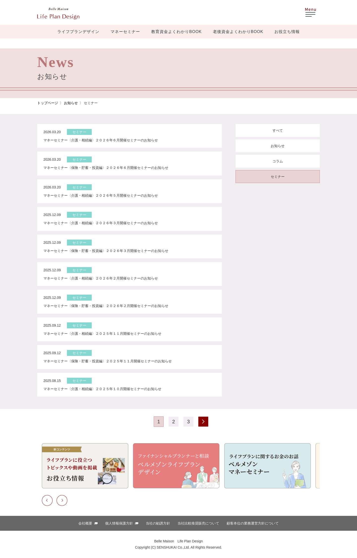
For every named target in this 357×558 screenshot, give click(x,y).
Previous (47, 500)
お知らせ (71, 103)
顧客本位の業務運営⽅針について (253, 523)
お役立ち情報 (287, 32)
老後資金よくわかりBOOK (238, 32)
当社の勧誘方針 (158, 523)
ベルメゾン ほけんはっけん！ (58, 13)
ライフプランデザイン (78, 32)
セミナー (278, 177)
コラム (277, 161)
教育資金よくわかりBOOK (176, 32)
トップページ (47, 103)
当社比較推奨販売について (198, 523)
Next (62, 500)
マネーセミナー (125, 32)
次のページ (203, 422)
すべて (277, 130)
